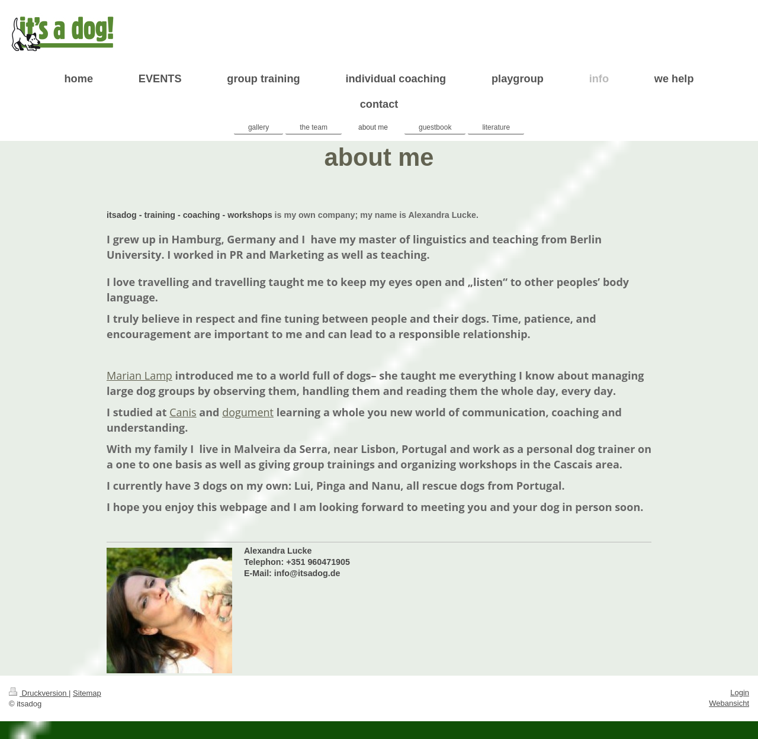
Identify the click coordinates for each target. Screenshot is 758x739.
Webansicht (729, 703)
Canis (183, 412)
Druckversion (39, 693)
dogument (248, 412)
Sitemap (87, 693)
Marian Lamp (139, 375)
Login (739, 692)
